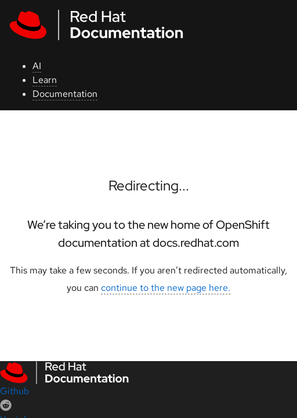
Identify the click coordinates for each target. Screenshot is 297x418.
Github (14, 391)
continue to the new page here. (165, 288)
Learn (44, 80)
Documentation (64, 94)
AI (36, 66)
